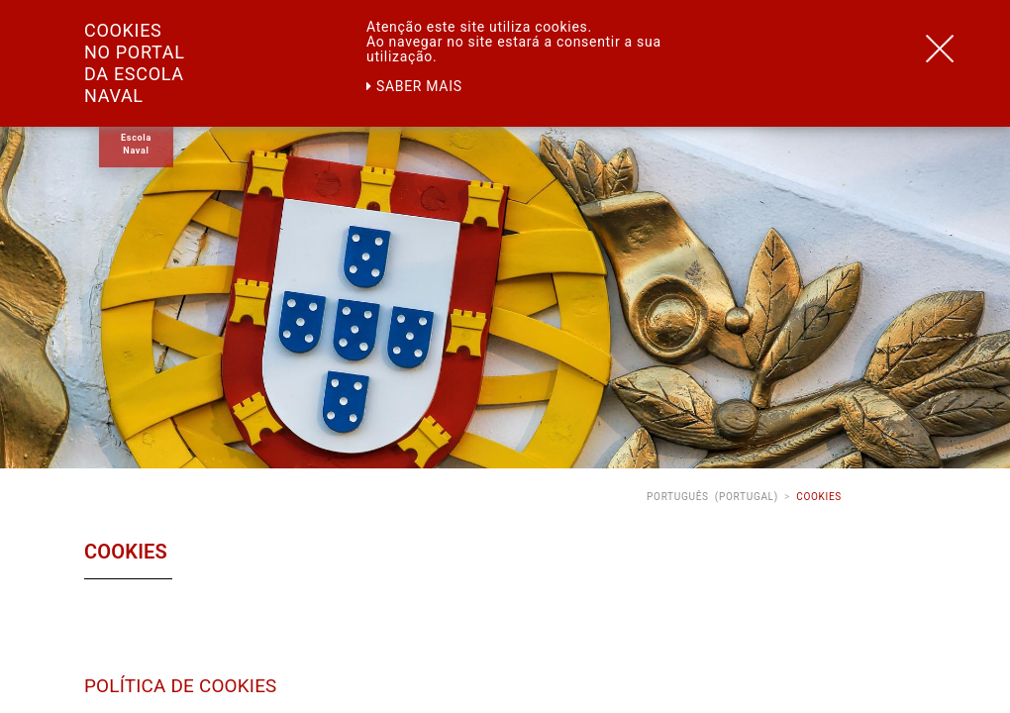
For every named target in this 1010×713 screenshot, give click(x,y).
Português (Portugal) (712, 496)
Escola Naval (136, 144)
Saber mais (414, 86)
